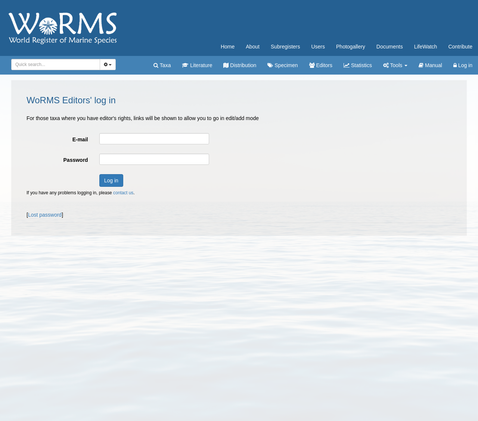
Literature (197, 65)
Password (75, 160)
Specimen (282, 65)
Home (228, 47)
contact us (123, 192)
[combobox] (55, 64)
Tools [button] (395, 65)
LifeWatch (425, 47)
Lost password (45, 215)
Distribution (239, 65)
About (253, 47)
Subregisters (285, 47)
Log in (462, 65)
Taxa (162, 65)
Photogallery (350, 47)
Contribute (460, 47)
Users (318, 47)
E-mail (80, 139)
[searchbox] (54, 64)
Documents (389, 47)
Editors (320, 65)
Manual (430, 65)
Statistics (358, 65)
